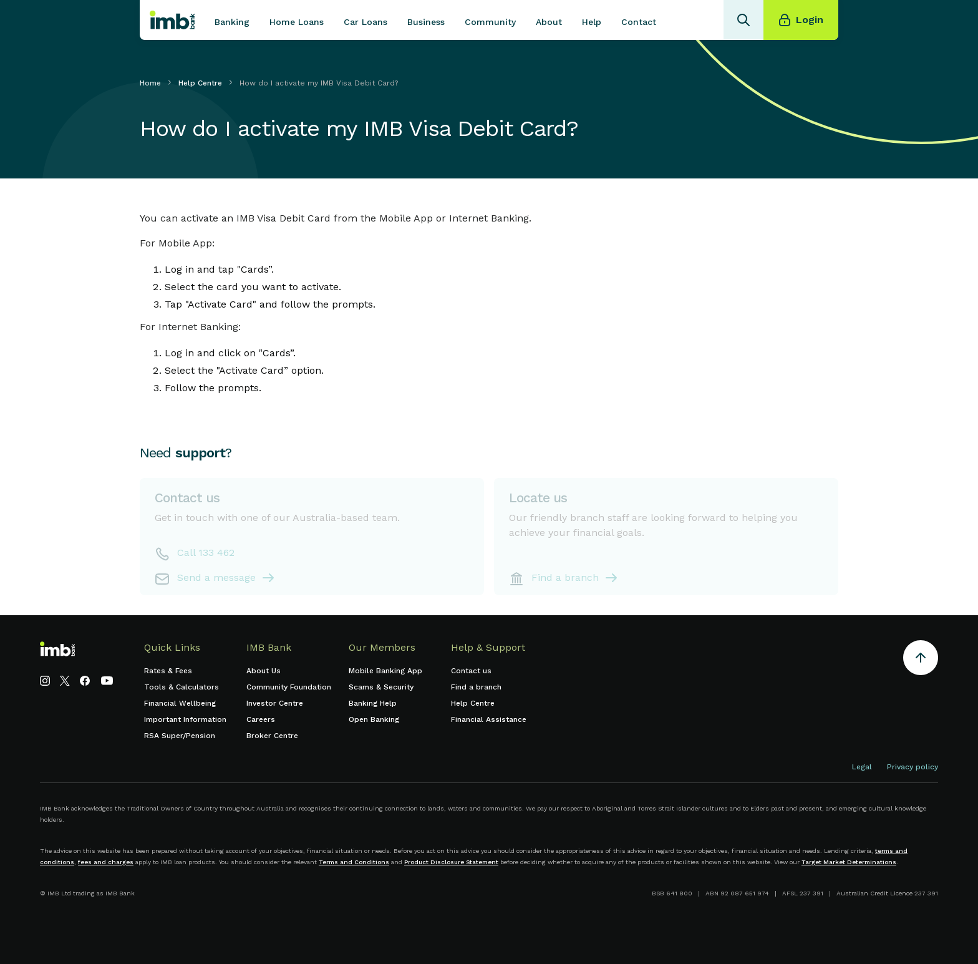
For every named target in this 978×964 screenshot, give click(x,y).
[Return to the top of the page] (920, 659)
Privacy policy (912, 766)
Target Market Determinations (848, 862)
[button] (232, 20)
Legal (862, 766)
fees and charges (105, 862)
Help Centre (200, 83)
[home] (172, 20)
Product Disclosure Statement (451, 862)
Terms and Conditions (354, 862)
